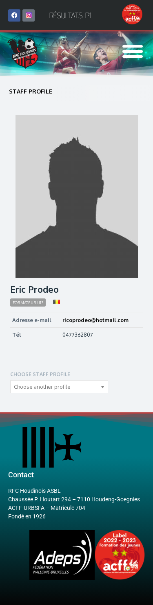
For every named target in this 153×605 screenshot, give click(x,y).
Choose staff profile (40, 374)
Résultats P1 (70, 15)
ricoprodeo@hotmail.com (95, 320)
